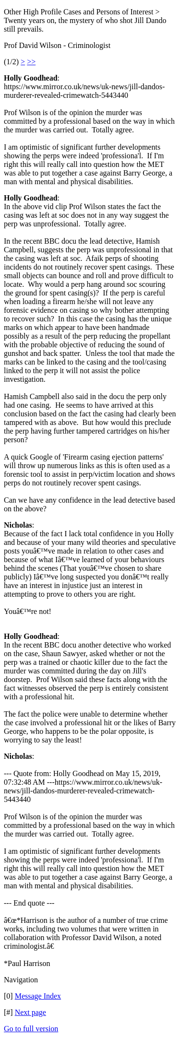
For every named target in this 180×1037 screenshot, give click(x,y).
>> (31, 62)
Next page (30, 1012)
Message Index (38, 996)
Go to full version (31, 1029)
